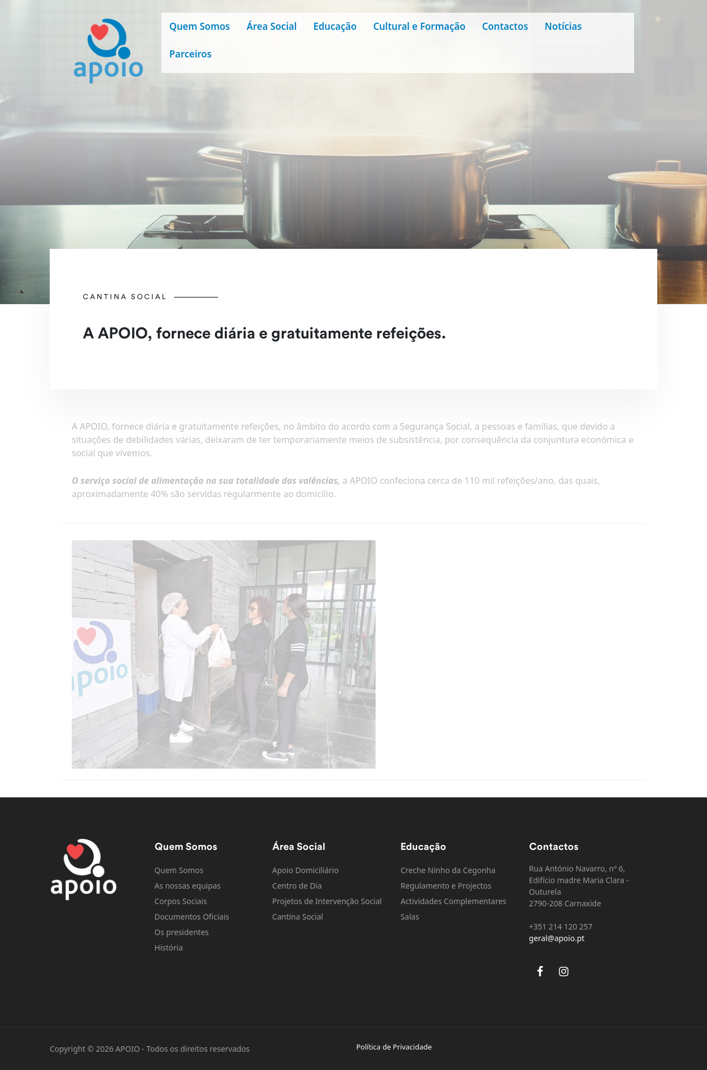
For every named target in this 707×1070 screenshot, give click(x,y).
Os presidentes (182, 932)
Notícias (563, 26)
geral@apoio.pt (557, 938)
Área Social (272, 26)
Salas (409, 916)
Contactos (505, 26)
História (169, 947)
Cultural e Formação (419, 26)
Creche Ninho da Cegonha (447, 870)
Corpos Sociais (181, 901)
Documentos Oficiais (192, 916)
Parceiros (191, 54)
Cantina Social (297, 916)
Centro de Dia (297, 885)
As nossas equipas (188, 885)
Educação (334, 26)
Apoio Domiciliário (305, 870)
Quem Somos (200, 26)
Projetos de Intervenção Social (327, 901)
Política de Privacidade (394, 1047)
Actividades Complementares (453, 901)
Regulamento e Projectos (446, 885)
